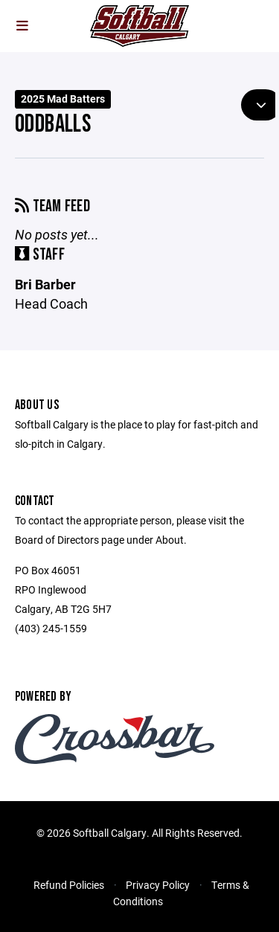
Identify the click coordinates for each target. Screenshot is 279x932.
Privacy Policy (158, 885)
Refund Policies (68, 885)
